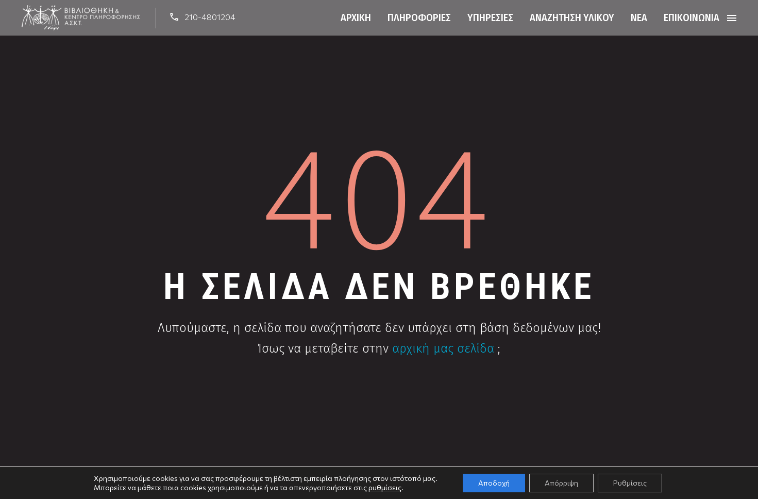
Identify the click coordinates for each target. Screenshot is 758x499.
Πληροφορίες (419, 17)
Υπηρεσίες (490, 17)
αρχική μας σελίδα (443, 348)
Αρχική (356, 17)
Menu (731, 18)
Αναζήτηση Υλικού (572, 17)
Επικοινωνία (691, 17)
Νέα (639, 17)
